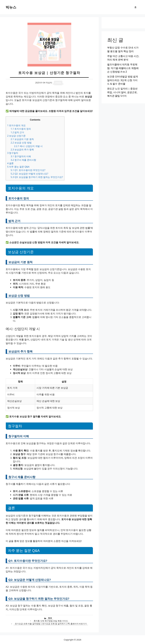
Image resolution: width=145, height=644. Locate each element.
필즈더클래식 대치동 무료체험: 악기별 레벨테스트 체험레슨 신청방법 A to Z (123, 68)
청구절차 (12, 153)
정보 (50, 618)
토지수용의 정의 (21, 128)
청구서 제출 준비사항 (23, 159)
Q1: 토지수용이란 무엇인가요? (28, 170)
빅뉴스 (11, 7)
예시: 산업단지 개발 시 (28, 146)
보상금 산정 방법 (21, 142)
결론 (10, 163)
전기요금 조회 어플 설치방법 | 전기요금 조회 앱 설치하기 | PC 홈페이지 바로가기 (51, 623)
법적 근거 (17, 132)
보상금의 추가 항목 (22, 149)
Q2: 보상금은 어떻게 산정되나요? (29, 173)
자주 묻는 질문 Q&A (18, 166)
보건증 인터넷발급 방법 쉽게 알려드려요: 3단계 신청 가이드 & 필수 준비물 (122, 80)
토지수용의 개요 (16, 125)
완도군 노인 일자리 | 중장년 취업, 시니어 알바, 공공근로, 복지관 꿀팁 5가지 (122, 92)
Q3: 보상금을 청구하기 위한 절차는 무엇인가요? (37, 177)
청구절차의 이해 (21, 156)
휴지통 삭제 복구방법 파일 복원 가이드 (51, 620)
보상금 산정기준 (16, 135)
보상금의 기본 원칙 (22, 139)
